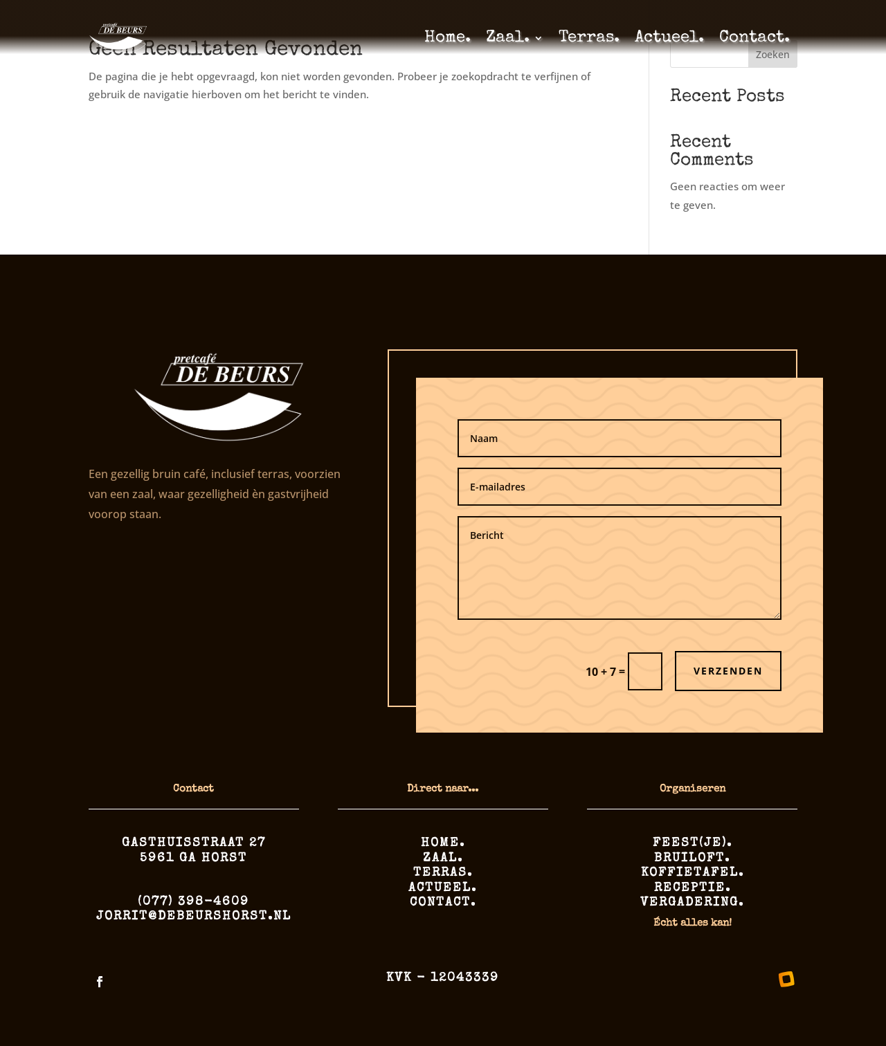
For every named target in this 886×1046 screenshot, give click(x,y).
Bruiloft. (692, 858)
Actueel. (669, 38)
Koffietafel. (692, 873)
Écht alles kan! (692, 923)
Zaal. (508, 38)
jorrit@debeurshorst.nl (193, 916)
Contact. (754, 38)
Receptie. (692, 888)
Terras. (589, 38)
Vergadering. (692, 903)
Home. (447, 38)
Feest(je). (692, 843)
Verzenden (728, 670)
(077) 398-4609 (193, 902)
